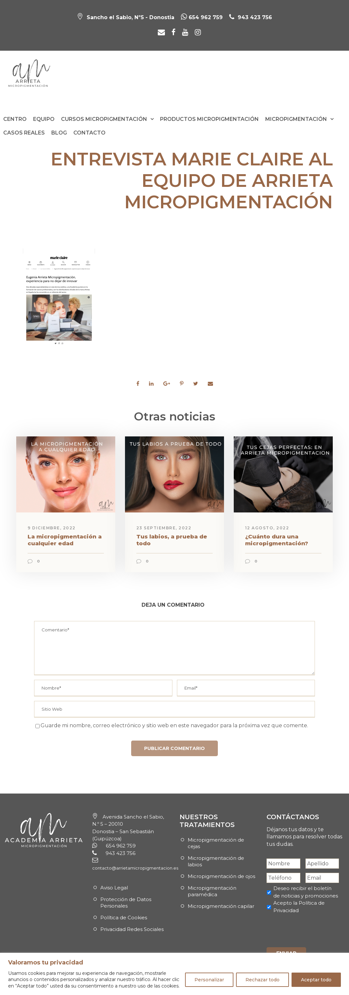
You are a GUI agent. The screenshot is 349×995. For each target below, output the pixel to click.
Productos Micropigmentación (209, 119)
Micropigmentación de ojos (221, 876)
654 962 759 (202, 17)
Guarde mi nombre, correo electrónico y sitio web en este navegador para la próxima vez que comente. (174, 725)
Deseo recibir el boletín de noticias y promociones (305, 892)
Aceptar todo (316, 980)
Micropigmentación (296, 119)
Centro (15, 119)
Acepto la (299, 906)
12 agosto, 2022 (267, 527)
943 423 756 (254, 17)
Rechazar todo (262, 980)
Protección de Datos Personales (125, 902)
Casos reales (24, 133)
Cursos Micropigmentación (104, 119)
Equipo (44, 119)
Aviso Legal (114, 888)
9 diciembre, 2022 (52, 527)
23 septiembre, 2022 (164, 527)
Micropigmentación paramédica (212, 891)
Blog (59, 133)
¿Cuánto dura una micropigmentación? (276, 539)
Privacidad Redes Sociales (132, 929)
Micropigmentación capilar (221, 906)
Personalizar (209, 980)
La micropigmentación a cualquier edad (65, 539)
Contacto (89, 133)
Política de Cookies (123, 917)
